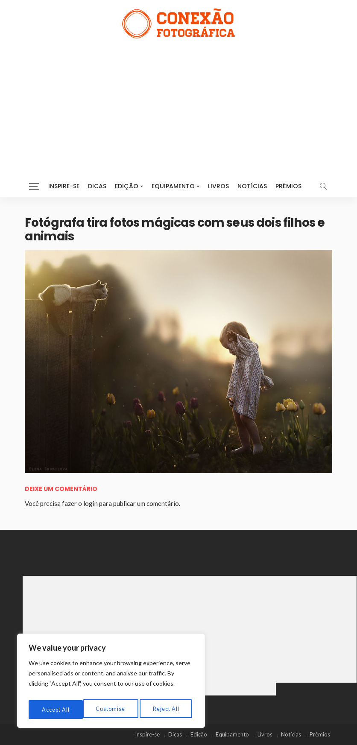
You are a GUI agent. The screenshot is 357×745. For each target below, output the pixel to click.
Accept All (167, 709)
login (90, 503)
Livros (218, 186)
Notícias (252, 186)
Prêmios (288, 186)
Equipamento (173, 186)
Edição (126, 186)
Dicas (97, 186)
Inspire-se (63, 186)
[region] (111, 683)
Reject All (111, 709)
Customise (55, 709)
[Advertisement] (178, 102)
